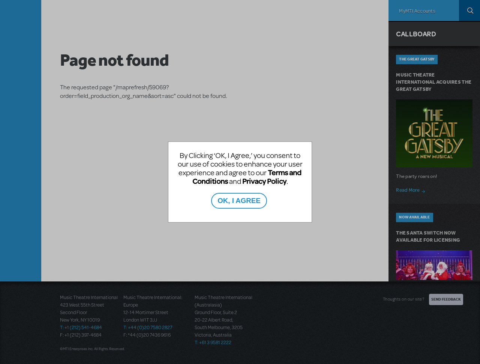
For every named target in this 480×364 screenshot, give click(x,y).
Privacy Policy (264, 181)
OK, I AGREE (239, 201)
